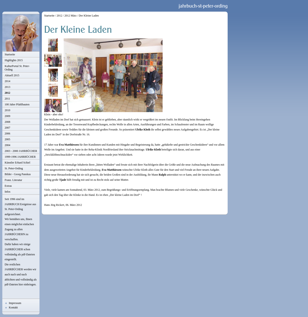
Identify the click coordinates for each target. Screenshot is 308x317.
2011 (7, 98)
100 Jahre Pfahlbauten (17, 104)
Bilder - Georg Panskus (18, 174)
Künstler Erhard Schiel (17, 162)
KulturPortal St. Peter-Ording (17, 67)
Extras (8, 185)
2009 (7, 116)
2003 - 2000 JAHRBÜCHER (21, 151)
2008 (7, 121)
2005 (7, 139)
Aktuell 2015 (12, 75)
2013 (7, 87)
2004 (7, 145)
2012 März (70, 15)
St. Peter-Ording (14, 168)
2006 (7, 133)
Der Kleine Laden (89, 15)
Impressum (15, 303)
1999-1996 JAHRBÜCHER (20, 156)
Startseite (10, 54)
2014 (7, 81)
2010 (7, 110)
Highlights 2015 (14, 60)
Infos (7, 191)
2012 (7, 92)
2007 (7, 127)
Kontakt (13, 307)
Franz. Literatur (13, 180)
